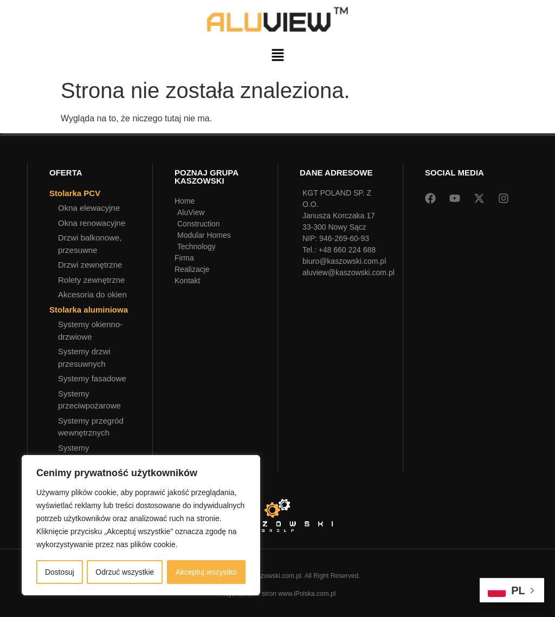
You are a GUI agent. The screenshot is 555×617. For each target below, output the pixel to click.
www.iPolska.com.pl (306, 593)
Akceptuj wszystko (206, 572)
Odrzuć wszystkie (124, 572)
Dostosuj (59, 572)
